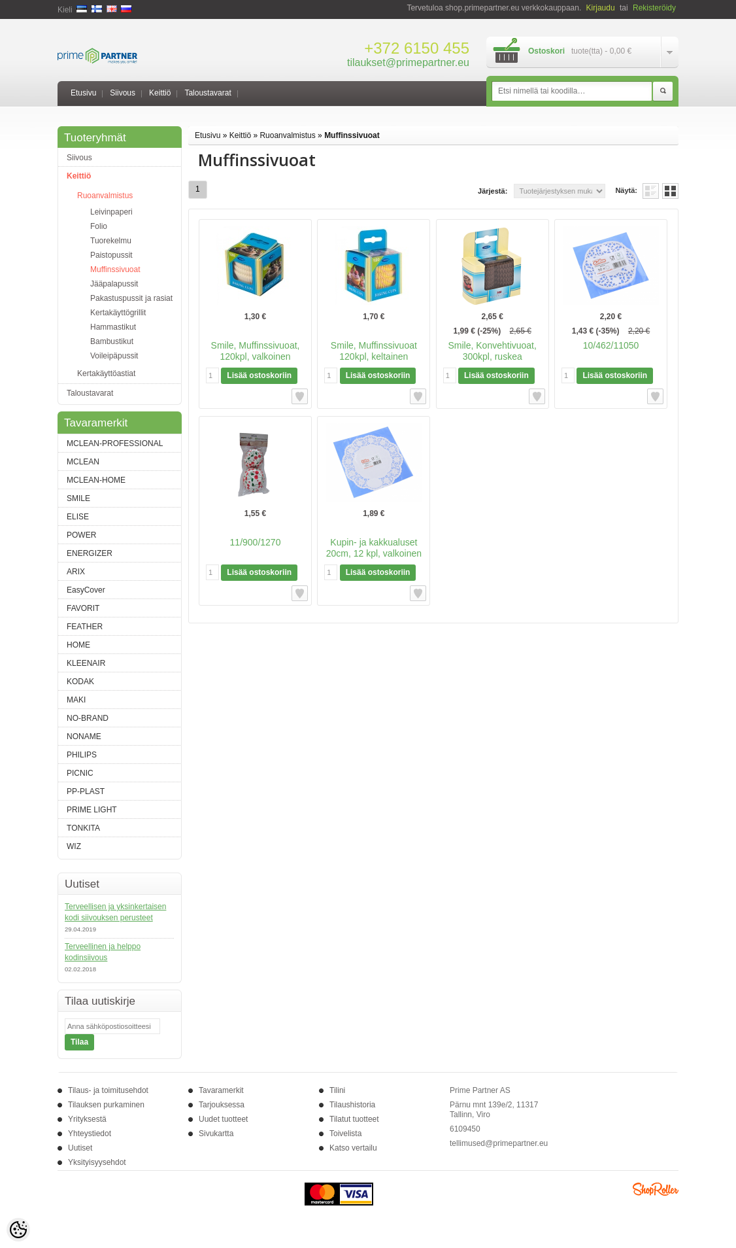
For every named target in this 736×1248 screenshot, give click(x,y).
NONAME (84, 736)
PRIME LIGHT (92, 809)
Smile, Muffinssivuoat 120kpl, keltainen (374, 351)
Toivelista (345, 1133)
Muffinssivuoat (115, 269)
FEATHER (85, 626)
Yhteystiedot (89, 1133)
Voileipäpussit (114, 355)
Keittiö (160, 92)
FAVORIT (83, 608)
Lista (651, 191)
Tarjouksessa (221, 1104)
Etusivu (83, 92)
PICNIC (80, 773)
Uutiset (80, 1148)
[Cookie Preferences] (18, 1229)
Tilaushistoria (352, 1104)
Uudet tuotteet (223, 1119)
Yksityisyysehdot (97, 1162)
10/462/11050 (611, 345)
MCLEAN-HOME (96, 480)
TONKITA (83, 828)
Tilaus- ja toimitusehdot (108, 1090)
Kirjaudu (600, 7)
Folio (98, 226)
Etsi (663, 91)
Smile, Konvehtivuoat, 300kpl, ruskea (492, 351)
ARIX (76, 571)
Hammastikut (113, 327)
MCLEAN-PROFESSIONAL (115, 443)
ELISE (78, 516)
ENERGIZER (89, 553)
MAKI (76, 699)
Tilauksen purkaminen (106, 1104)
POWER (81, 535)
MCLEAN (83, 461)
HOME (78, 645)
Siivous (122, 92)
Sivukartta (216, 1133)
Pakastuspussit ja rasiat (131, 298)
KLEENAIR (86, 663)
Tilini (337, 1090)
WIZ (74, 846)
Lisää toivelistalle (300, 396)
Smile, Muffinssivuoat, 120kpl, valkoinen (255, 351)
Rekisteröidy (654, 7)
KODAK (80, 681)
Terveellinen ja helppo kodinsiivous (103, 952)
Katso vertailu (353, 1148)
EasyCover (86, 590)
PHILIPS (82, 754)
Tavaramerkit (221, 1090)
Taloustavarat (207, 92)
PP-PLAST (86, 791)
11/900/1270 (255, 542)
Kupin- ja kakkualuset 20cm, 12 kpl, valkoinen (374, 548)
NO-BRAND (88, 718)
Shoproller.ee (655, 1189)
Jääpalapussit (114, 283)
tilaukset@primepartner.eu (408, 62)
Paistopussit (111, 255)
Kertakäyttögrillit (118, 312)
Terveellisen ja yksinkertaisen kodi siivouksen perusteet (115, 912)
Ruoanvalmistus (105, 195)
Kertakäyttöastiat (106, 373)
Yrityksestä (87, 1119)
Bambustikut (111, 341)
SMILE (78, 498)
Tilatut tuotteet (354, 1119)
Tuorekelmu (110, 240)
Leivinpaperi (111, 212)
